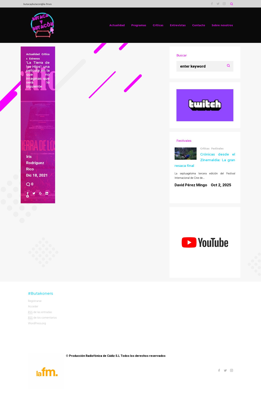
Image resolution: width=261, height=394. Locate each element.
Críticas (158, 25)
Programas (138, 25)
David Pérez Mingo (191, 185)
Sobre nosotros (222, 25)
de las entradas (40, 312)
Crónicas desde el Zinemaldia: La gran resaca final (205, 160)
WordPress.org (37, 323)
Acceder (33, 306)
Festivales (217, 148)
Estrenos (34, 58)
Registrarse (35, 301)
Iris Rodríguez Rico (35, 162)
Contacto (198, 25)
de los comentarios (42, 317)
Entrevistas (178, 25)
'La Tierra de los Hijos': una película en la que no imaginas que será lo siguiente (38, 74)
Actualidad (117, 25)
